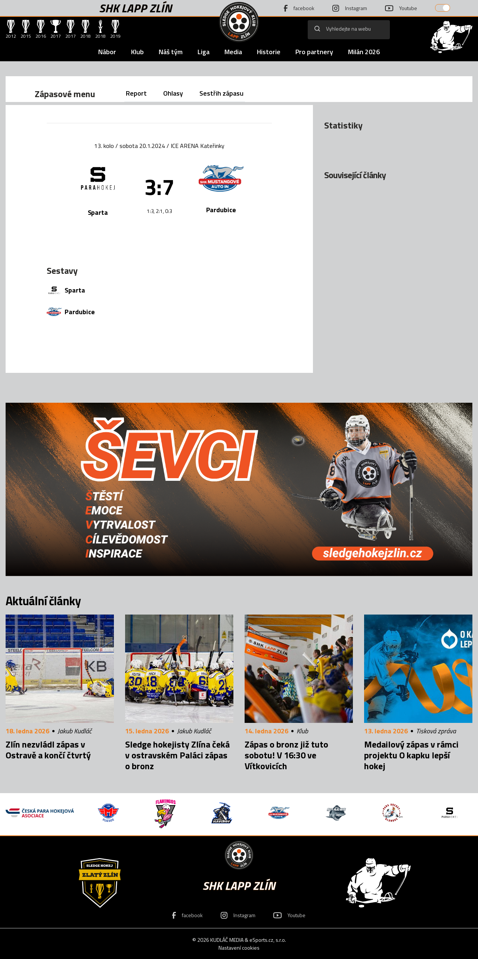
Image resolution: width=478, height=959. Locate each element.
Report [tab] (136, 93)
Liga (203, 52)
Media (233, 52)
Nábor (107, 52)
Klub (137, 52)
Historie (268, 52)
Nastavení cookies (239, 948)
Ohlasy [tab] (173, 93)
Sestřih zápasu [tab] (221, 93)
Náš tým (171, 52)
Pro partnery (314, 52)
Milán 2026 (364, 52)
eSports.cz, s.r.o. (267, 940)
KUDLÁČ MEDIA (226, 940)
